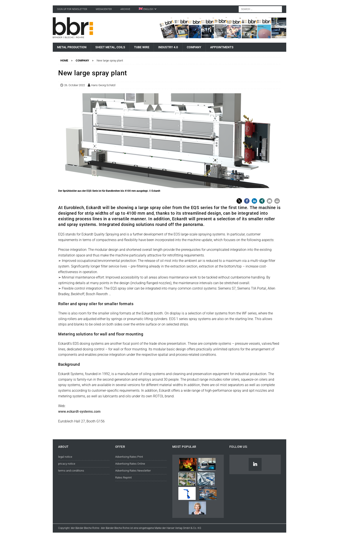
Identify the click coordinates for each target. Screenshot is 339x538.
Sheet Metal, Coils (110, 47)
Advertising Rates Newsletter (133, 470)
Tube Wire (141, 47)
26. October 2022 (74, 85)
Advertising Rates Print (129, 456)
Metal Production (71, 47)
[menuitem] (147, 9)
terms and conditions (71, 470)
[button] (239, 201)
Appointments (221, 47)
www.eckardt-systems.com (79, 411)
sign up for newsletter (72, 9)
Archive (125, 9)
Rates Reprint (123, 477)
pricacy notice (66, 463)
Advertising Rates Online (130, 463)
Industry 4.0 (168, 47)
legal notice (65, 456)
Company (194, 47)
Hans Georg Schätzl (103, 85)
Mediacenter (104, 9)
